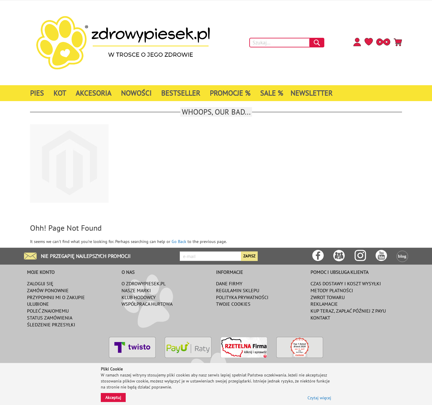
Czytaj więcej (319, 397)
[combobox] (286, 42)
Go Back (179, 241)
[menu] (199, 93)
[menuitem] (38, 93)
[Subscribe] (249, 256)
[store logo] (123, 42)
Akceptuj (113, 397)
